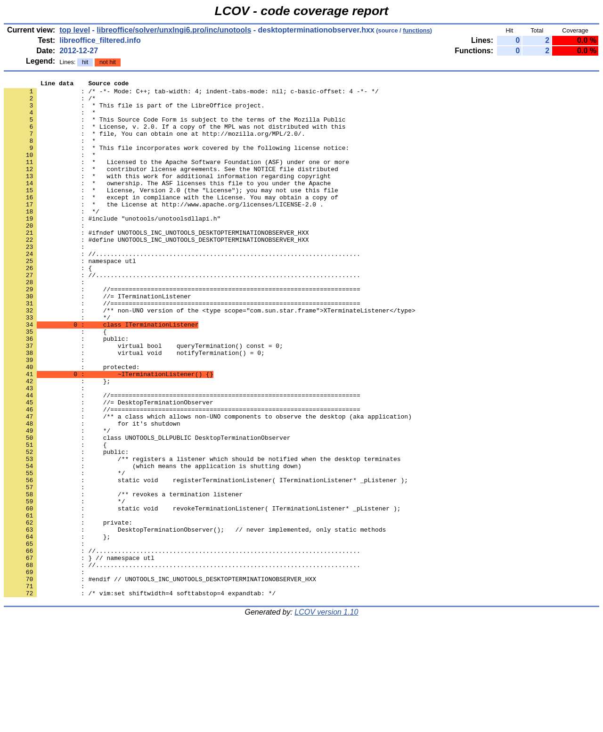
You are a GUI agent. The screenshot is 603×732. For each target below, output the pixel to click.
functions (416, 30)
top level (74, 30)
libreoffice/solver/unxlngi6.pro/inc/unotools (174, 30)
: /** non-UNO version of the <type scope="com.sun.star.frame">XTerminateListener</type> (210, 357)
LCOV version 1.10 (326, 715)
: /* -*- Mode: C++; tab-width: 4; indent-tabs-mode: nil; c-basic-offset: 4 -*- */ (191, 94)
